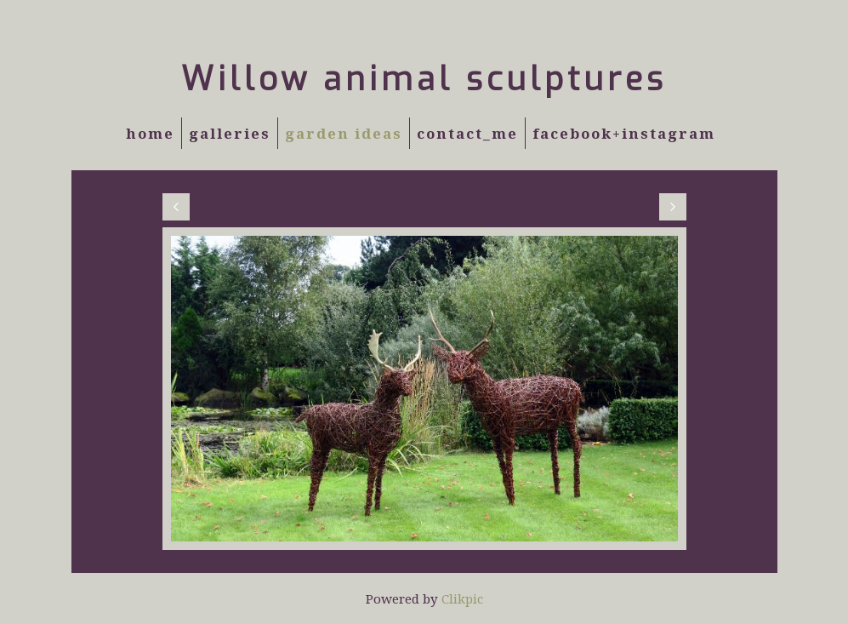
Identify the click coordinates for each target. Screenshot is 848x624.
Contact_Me (467, 133)
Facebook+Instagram (623, 133)
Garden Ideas (343, 133)
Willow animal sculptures (424, 79)
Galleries (229, 133)
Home (150, 133)
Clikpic (462, 598)
